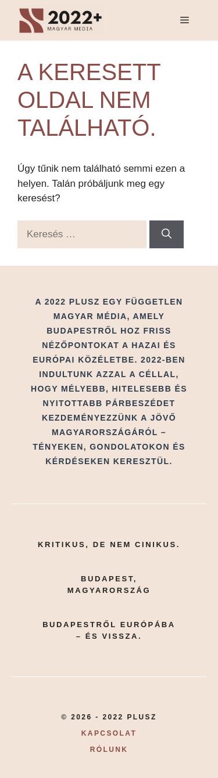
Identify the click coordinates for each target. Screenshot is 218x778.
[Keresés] (166, 234)
